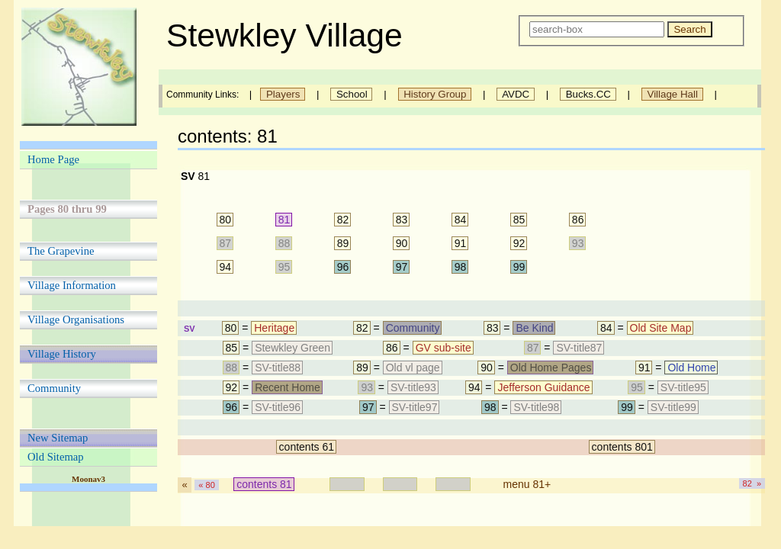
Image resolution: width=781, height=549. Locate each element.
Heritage (274, 328)
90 (402, 243)
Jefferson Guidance (543, 387)
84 (461, 220)
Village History (61, 354)
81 (284, 220)
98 (461, 267)
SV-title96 (278, 407)
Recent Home (287, 387)
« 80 (206, 485)
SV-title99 (673, 407)
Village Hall (672, 94)
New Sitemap (57, 438)
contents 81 (263, 484)
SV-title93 (413, 387)
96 (343, 267)
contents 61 (306, 447)
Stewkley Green (292, 348)
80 (226, 220)
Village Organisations (75, 319)
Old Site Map (661, 328)
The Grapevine (61, 251)
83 (402, 220)
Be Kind (534, 328)
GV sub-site (443, 348)
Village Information (71, 285)
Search (689, 29)
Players (283, 94)
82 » (752, 483)
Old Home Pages (551, 367)
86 (578, 220)
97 (402, 267)
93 (578, 243)
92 (519, 243)
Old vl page (413, 367)
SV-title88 (278, 367)
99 (519, 267)
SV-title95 (683, 387)
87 (226, 243)
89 (343, 243)
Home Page (53, 159)
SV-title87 (579, 348)
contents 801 (622, 447)
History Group (435, 94)
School (351, 94)
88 (284, 243)
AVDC (516, 94)
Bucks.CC (588, 94)
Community (54, 388)
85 (519, 220)
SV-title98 (536, 407)
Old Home (691, 367)
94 (226, 267)
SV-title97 (415, 407)
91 (461, 243)
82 (343, 220)
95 (284, 267)
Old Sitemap (55, 457)
